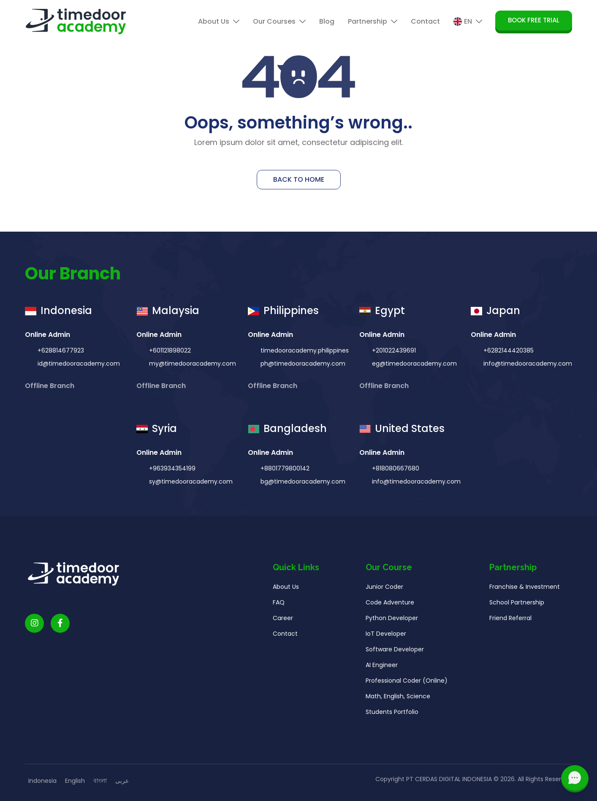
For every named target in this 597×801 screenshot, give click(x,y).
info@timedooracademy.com (527, 363)
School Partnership (516, 604)
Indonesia (42, 780)
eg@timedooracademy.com (413, 363)
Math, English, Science (398, 698)
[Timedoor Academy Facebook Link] (60, 624)
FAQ (279, 604)
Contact (425, 21)
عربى (122, 780)
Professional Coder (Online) (407, 682)
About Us (218, 21)
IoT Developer (386, 635)
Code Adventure (390, 604)
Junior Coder (384, 588)
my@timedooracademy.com (191, 363)
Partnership (372, 21)
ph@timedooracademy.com (302, 363)
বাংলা (100, 780)
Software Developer (395, 651)
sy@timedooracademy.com (190, 483)
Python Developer (392, 619)
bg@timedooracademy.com (302, 483)
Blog (326, 21)
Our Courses (279, 21)
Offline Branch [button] (50, 386)
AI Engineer (382, 666)
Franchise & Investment (524, 588)
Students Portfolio (392, 713)
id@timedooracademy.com (78, 363)
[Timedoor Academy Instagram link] (34, 624)
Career (283, 619)
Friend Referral (510, 619)
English (75, 780)
